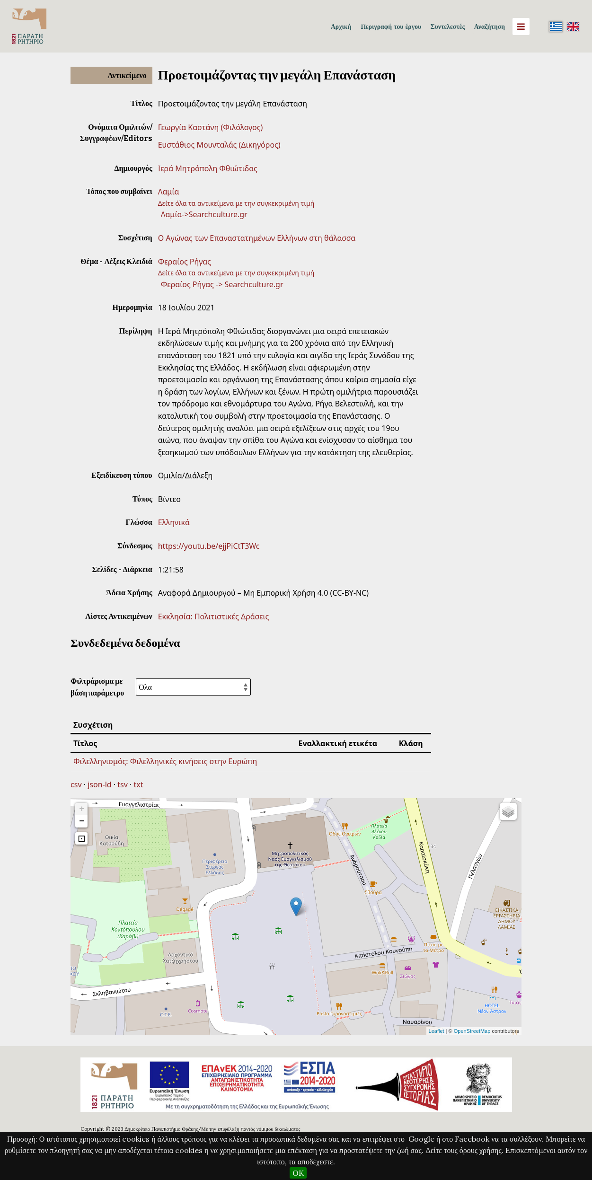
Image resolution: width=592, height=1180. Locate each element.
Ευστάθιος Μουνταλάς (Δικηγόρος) (219, 145)
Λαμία (168, 191)
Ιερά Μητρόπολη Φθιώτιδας (207, 168)
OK (298, 1173)
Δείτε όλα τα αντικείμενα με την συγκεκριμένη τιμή (236, 203)
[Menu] (521, 26)
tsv (122, 784)
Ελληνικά (174, 522)
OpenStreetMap (472, 1031)
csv (76, 784)
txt (138, 784)
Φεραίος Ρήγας (184, 261)
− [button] (81, 821)
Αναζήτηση (489, 26)
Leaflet (436, 1031)
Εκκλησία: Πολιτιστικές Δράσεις (213, 616)
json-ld (99, 784)
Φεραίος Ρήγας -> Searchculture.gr (222, 284)
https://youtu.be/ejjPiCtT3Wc (209, 546)
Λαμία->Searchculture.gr (204, 214)
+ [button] (81, 809)
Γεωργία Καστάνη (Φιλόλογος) (210, 127)
